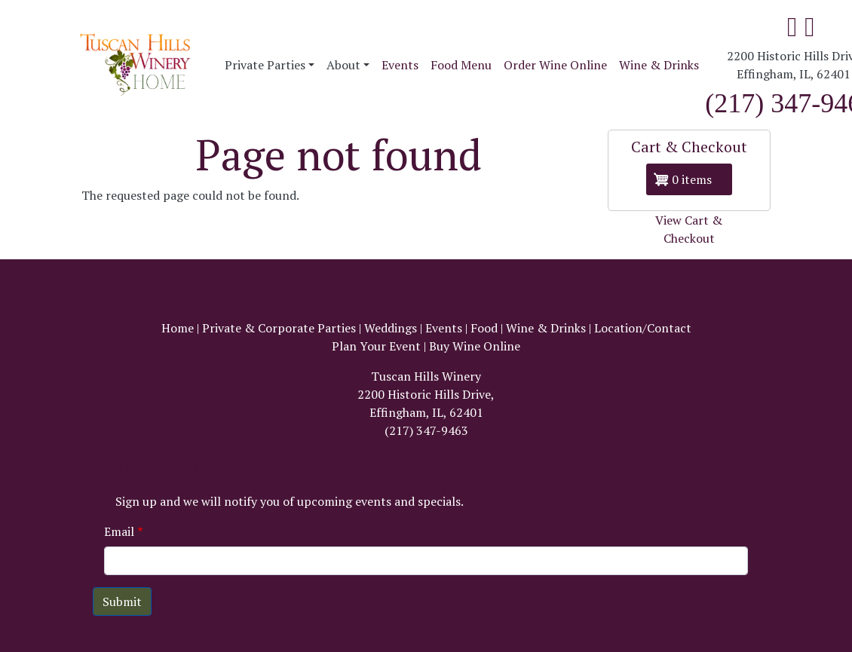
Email (119, 531)
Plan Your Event (376, 346)
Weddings (390, 328)
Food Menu (461, 65)
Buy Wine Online (474, 346)
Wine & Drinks (659, 65)
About (343, 65)
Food (484, 328)
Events (400, 65)
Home (177, 328)
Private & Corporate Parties (279, 328)
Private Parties (265, 65)
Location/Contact (642, 328)
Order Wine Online (555, 65)
